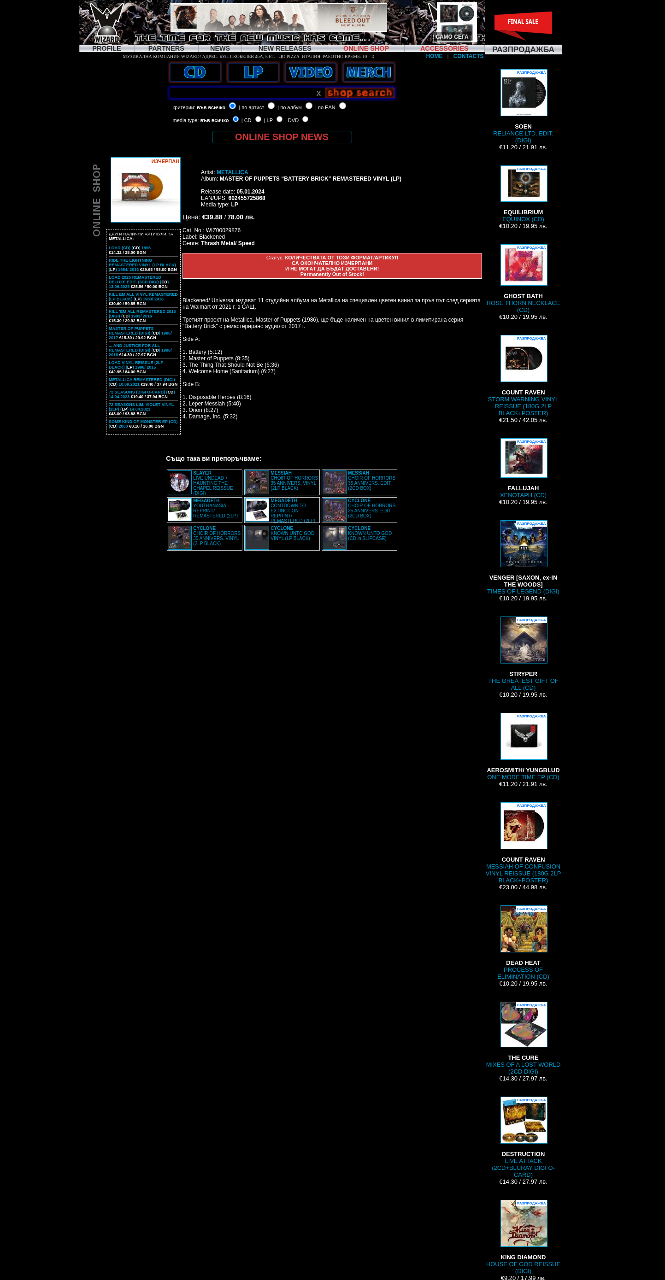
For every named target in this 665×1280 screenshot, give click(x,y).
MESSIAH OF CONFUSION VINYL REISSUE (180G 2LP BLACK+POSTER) (523, 843)
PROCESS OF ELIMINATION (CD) (523, 942)
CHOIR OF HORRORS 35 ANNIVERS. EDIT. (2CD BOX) (371, 480)
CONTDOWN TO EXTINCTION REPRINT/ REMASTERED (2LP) (293, 510)
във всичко (211, 107)
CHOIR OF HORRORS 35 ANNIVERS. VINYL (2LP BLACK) (294, 480)
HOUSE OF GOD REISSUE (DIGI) (523, 1237)
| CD (246, 120)
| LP (268, 120)
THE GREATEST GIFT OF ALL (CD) (523, 654)
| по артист (251, 107)
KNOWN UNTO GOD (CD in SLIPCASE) (370, 533)
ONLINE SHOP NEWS (282, 137)
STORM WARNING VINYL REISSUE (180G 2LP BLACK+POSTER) (523, 376)
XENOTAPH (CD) (523, 468)
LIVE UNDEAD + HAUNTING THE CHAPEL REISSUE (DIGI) (213, 483)
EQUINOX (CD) (523, 194)
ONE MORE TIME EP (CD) (523, 747)
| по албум (289, 107)
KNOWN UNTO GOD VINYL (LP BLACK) (292, 533)
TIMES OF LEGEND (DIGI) (523, 557)
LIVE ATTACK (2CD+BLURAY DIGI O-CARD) (523, 1137)
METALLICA (232, 172)
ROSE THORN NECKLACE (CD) (523, 278)
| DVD (292, 120)
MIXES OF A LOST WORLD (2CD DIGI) (523, 1038)
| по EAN (325, 107)
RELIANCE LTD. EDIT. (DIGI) (523, 106)
